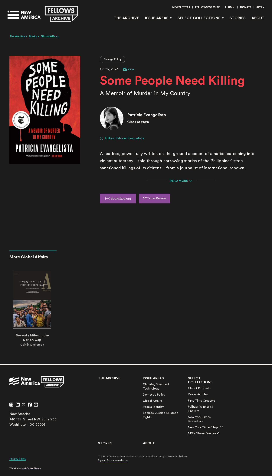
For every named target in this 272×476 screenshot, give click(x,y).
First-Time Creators (201, 400)
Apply (260, 7)
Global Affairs (50, 36)
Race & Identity (153, 406)
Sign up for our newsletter (113, 460)
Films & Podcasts (199, 388)
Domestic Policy (154, 394)
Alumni (230, 7)
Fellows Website (207, 7)
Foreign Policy (112, 59)
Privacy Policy (17, 459)
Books (33, 36)
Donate (245, 7)
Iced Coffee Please (31, 468)
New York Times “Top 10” (205, 427)
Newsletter (181, 7)
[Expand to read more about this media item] (181, 180)
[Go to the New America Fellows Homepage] (43, 14)
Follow (122, 138)
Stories (238, 18)
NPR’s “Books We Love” (203, 433)
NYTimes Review (154, 198)
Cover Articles (198, 394)
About (257, 18)
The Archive (126, 18)
